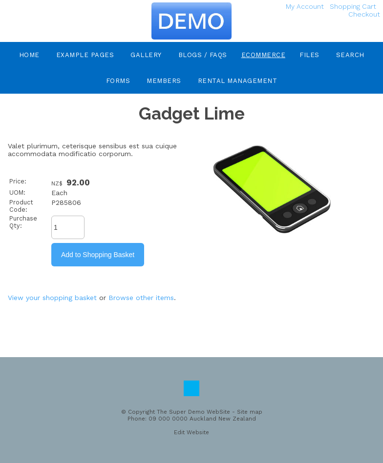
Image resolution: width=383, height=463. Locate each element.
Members (164, 80)
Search (350, 55)
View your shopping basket (52, 298)
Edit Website (191, 432)
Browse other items (141, 298)
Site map (249, 411)
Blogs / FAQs (202, 55)
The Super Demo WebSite (193, 411)
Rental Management (237, 80)
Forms (118, 80)
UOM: (17, 192)
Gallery (146, 55)
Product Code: (21, 206)
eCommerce (263, 55)
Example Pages (85, 55)
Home (29, 55)
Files (309, 55)
